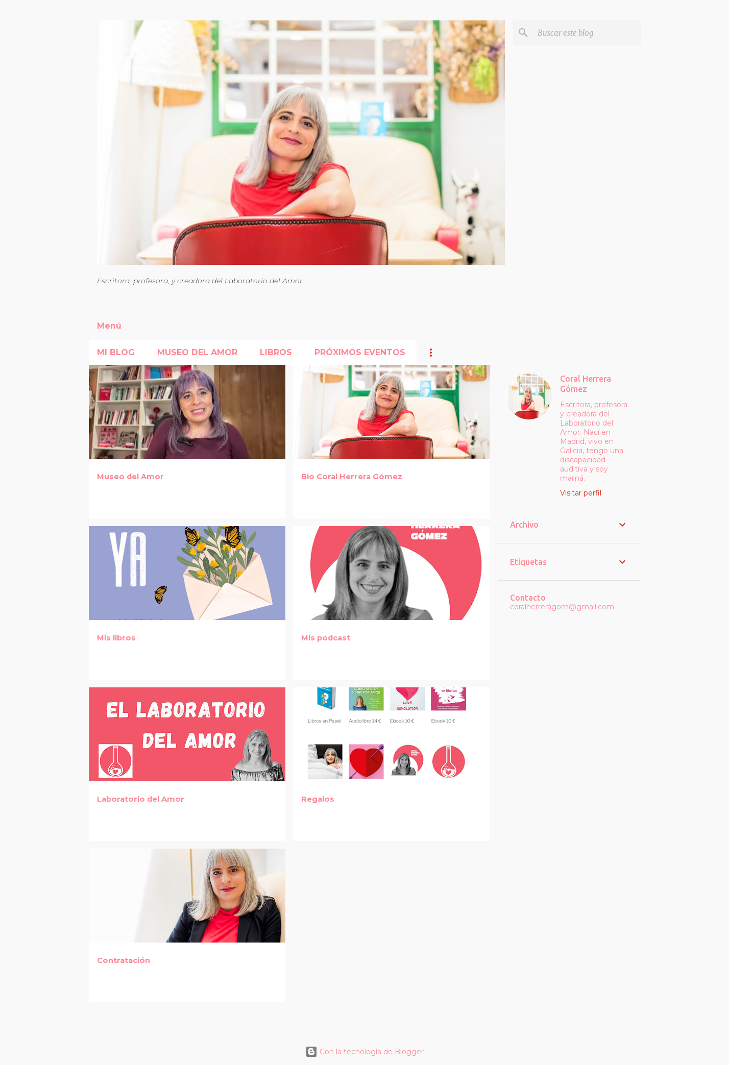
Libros (276, 352)
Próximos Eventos (359, 352)
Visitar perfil (580, 493)
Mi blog (116, 352)
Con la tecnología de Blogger (364, 1051)
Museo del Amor (197, 352)
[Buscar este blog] (587, 32)
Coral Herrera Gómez (585, 383)
